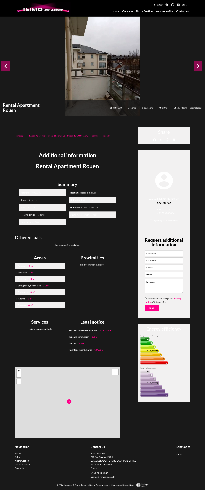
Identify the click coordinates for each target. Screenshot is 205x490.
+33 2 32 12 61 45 (166, 209)
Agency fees (102, 484)
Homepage (19, 136)
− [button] (19, 375)
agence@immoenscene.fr (166, 220)
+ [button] (19, 371)
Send (152, 308)
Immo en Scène (98, 453)
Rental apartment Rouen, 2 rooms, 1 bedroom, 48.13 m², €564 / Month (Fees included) (69, 136)
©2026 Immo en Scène (67, 485)
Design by (142, 485)
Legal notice (87, 484)
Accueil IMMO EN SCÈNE (164, 199)
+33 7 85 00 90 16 (166, 213)
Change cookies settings (122, 484)
